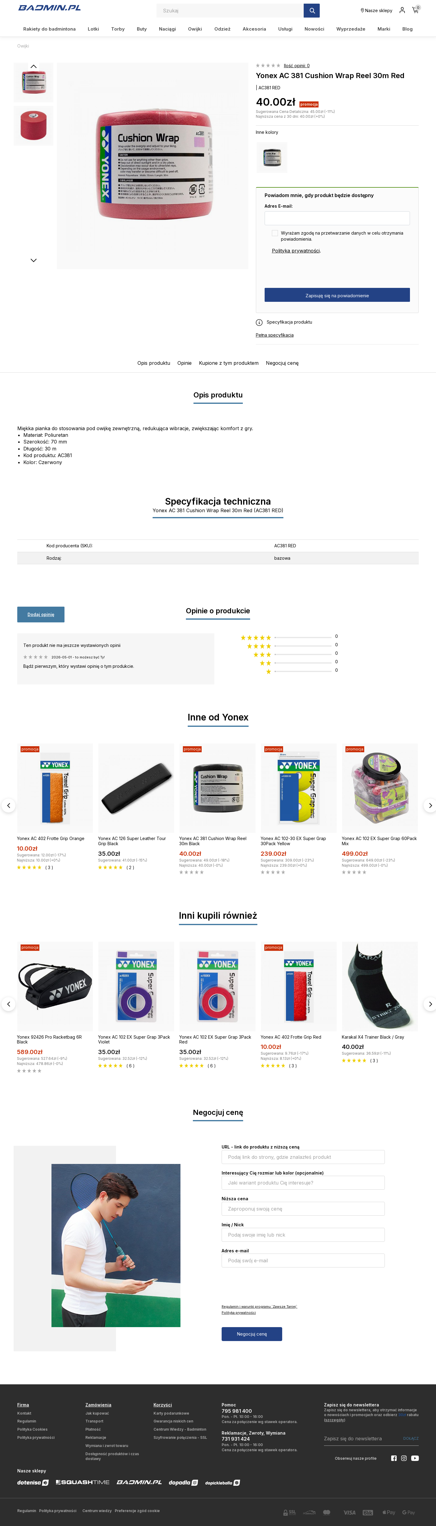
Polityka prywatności (296, 251)
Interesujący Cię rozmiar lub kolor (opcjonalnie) (273, 1172)
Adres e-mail (235, 1250)
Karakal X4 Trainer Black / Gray (373, 1037)
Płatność (93, 1429)
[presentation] (311, 271)
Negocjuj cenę (282, 363)
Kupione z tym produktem (229, 363)
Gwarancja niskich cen (173, 1421)
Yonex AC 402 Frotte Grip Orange (50, 838)
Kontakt (24, 1413)
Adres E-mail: (279, 206)
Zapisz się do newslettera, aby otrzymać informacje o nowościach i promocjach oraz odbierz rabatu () (371, 1415)
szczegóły (334, 1420)
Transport (94, 1421)
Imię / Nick (233, 1224)
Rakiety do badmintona (49, 29)
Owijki (195, 29)
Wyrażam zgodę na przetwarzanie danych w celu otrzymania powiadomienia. (342, 236)
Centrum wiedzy (97, 1510)
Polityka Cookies (32, 1429)
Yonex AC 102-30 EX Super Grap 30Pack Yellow (293, 841)
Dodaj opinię (41, 614)
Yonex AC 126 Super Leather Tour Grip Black (132, 841)
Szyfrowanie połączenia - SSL (180, 1437)
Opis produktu (153, 363)
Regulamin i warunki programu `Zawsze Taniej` (259, 1306)
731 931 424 (236, 1439)
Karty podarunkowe (171, 1413)
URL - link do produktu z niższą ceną (260, 1146)
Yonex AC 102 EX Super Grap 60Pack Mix (379, 841)
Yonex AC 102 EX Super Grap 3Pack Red (215, 1039)
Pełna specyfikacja (275, 335)
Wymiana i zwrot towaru (106, 1445)
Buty (142, 29)
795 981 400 (237, 1411)
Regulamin (26, 1421)
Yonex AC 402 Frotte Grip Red (291, 1037)
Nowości (314, 29)
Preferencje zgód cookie (137, 1510)
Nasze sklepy (376, 10)
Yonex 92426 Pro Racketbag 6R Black (49, 1039)
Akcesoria (254, 29)
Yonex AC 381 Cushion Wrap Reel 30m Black (212, 841)
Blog (407, 29)
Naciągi (167, 29)
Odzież (222, 29)
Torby (118, 29)
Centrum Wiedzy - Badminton (180, 1429)
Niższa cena (235, 1198)
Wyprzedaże (350, 29)
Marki (384, 29)
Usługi (285, 29)
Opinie (184, 363)
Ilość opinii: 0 (297, 65)
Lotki (93, 29)
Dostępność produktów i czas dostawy (112, 1456)
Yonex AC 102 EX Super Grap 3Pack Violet (134, 1039)
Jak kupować (97, 1413)
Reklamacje (95, 1437)
